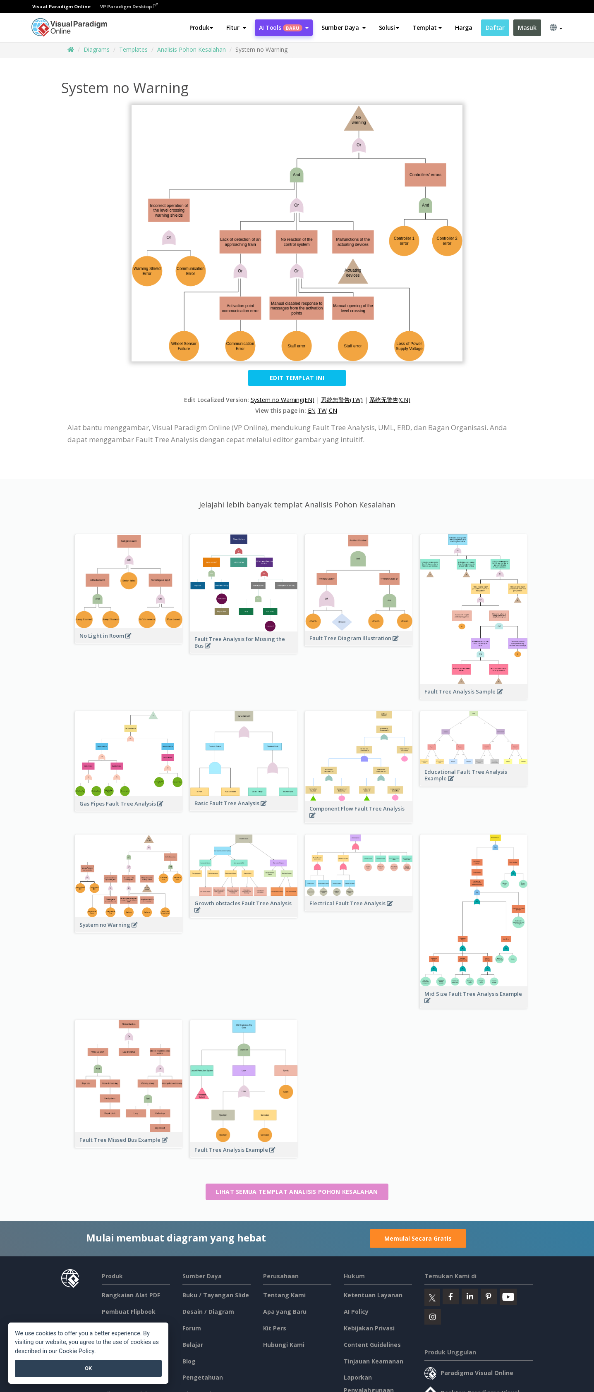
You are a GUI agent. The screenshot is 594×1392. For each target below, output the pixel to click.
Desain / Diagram (208, 1311)
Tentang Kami (284, 1295)
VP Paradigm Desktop (129, 6)
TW (322, 410)
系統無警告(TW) (342, 400)
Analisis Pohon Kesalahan (191, 49)
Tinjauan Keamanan (373, 1361)
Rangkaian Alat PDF (131, 1295)
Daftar (495, 27)
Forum (191, 1328)
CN (333, 410)
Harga (463, 27)
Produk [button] (201, 27)
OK (88, 1368)
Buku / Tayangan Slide (215, 1295)
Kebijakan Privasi (369, 1328)
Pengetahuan (202, 1377)
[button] (236, 27)
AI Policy (356, 1311)
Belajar (192, 1345)
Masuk (527, 27)
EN (312, 410)
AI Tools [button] (284, 27)
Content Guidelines (372, 1345)
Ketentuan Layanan (373, 1295)
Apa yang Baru (285, 1311)
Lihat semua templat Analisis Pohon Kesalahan (297, 1192)
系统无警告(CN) (389, 400)
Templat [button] (427, 27)
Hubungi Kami (283, 1345)
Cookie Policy (76, 1351)
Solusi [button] (389, 27)
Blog (189, 1361)
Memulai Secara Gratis (418, 1238)
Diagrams (97, 49)
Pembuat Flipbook (129, 1311)
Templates (133, 49)
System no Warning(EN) (282, 400)
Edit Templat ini (297, 378)
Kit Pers (274, 1328)
